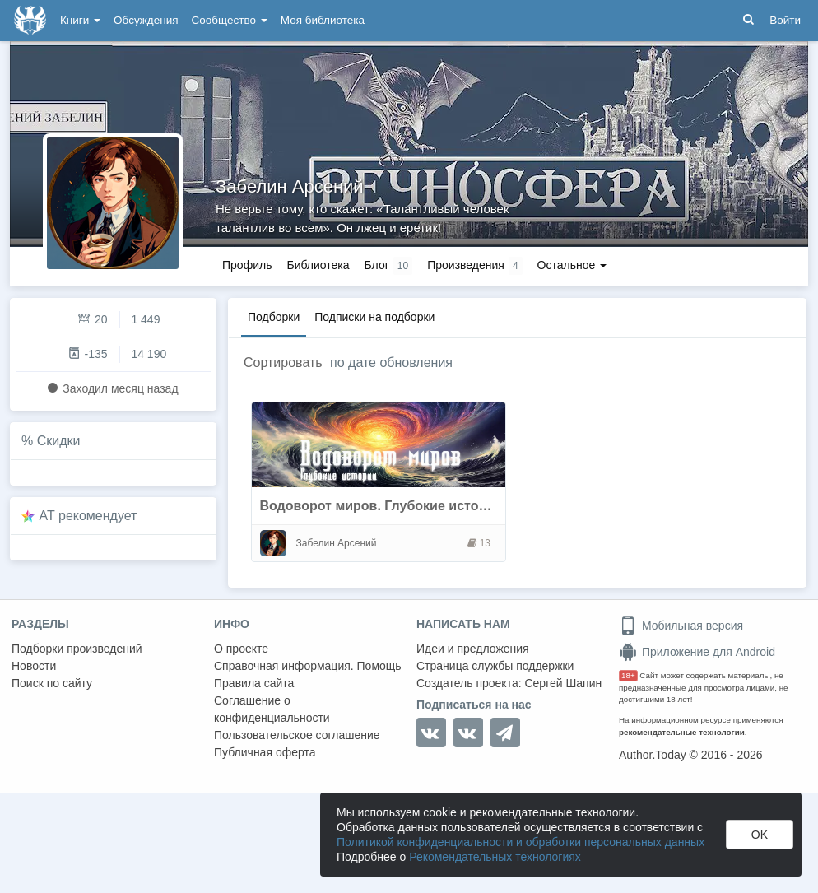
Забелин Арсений (290, 186)
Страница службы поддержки (495, 665)
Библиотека (317, 265)
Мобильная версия (681, 625)
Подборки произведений (77, 648)
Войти (785, 20)
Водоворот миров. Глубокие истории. (383, 506)
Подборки (274, 316)
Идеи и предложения (472, 648)
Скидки (59, 441)
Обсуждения (146, 20)
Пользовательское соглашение (297, 735)
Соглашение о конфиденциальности (272, 709)
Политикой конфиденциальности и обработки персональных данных (520, 842)
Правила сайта (254, 683)
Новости (34, 665)
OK (759, 834)
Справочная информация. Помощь (308, 665)
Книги (80, 20)
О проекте (241, 648)
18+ (628, 675)
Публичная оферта (265, 752)
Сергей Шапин (563, 683)
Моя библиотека (323, 20)
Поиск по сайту (52, 683)
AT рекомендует (88, 516)
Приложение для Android (697, 652)
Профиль (247, 265)
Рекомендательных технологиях (495, 856)
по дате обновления (391, 363)
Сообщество (229, 20)
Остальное (572, 265)
